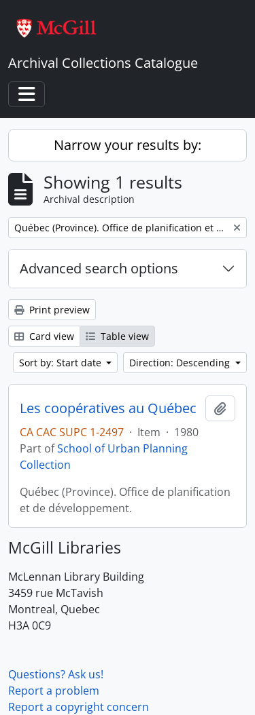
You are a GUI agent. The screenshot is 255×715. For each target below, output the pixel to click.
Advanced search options (99, 268)
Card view (44, 336)
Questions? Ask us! (55, 674)
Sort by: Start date (61, 362)
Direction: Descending (181, 362)
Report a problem (53, 690)
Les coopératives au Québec (108, 408)
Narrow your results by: (127, 145)
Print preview (52, 309)
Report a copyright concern (78, 706)
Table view (117, 336)
